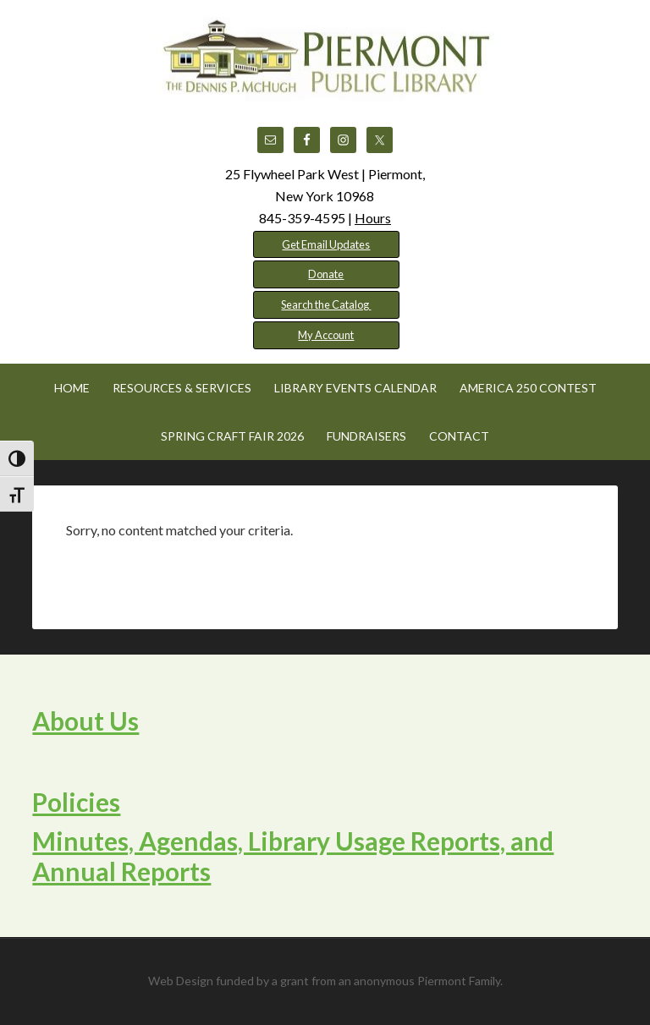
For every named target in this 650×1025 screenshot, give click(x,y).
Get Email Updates (326, 244)
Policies (76, 802)
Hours (373, 218)
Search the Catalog (326, 304)
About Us (85, 720)
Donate (326, 274)
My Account (326, 335)
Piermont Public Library (325, 59)
